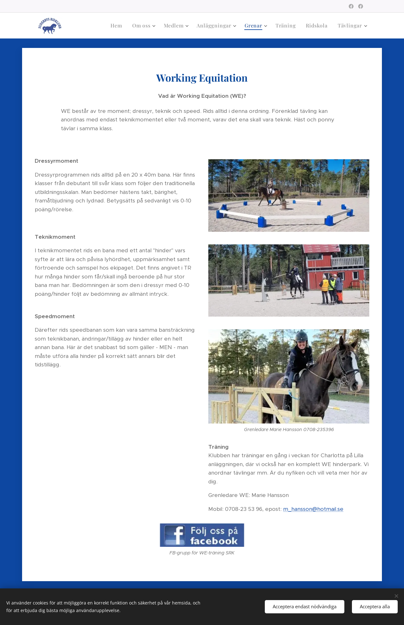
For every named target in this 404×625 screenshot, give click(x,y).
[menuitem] (118, 25)
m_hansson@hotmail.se (313, 508)
